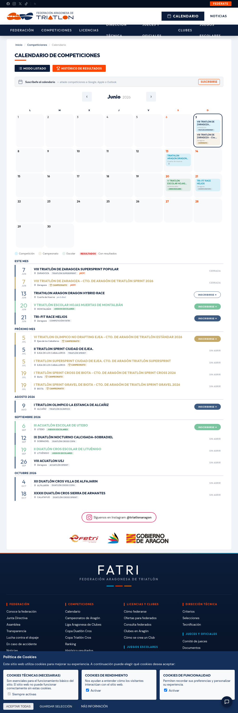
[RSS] (35, 3)
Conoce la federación (21, 612)
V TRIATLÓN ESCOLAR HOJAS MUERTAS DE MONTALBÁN (176, 182)
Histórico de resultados (79, 68)
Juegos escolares (210, 30)
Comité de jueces (195, 641)
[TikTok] (26, 3)
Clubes (185, 30)
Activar (93, 690)
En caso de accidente (22, 644)
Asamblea (13, 625)
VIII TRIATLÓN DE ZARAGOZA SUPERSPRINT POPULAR (206, 123)
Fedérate (220, 3)
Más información (94, 706)
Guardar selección (56, 706)
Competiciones (56, 30)
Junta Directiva (17, 618)
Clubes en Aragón (136, 631)
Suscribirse (209, 81)
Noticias (218, 16)
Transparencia (16, 631)
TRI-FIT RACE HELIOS (204, 182)
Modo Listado (32, 68)
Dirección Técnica (116, 30)
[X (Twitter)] (20, 3)
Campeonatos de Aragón (82, 618)
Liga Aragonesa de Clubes (83, 625)
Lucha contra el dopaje (23, 638)
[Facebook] (8, 3)
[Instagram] (14, 3)
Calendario (183, 16)
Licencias (89, 30)
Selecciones (191, 618)
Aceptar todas (18, 706)
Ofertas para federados (140, 618)
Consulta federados (137, 625)
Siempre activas (22, 694)
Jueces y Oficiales (152, 30)
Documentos (192, 648)
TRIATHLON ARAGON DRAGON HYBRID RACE (177, 157)
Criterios (189, 612)
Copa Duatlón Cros (78, 631)
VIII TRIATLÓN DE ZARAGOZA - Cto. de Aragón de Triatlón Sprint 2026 (207, 136)
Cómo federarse (135, 612)
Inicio (19, 45)
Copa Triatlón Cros (78, 638)
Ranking (70, 644)
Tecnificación (192, 625)
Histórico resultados (79, 651)
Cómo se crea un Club (139, 638)
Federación (22, 30)
